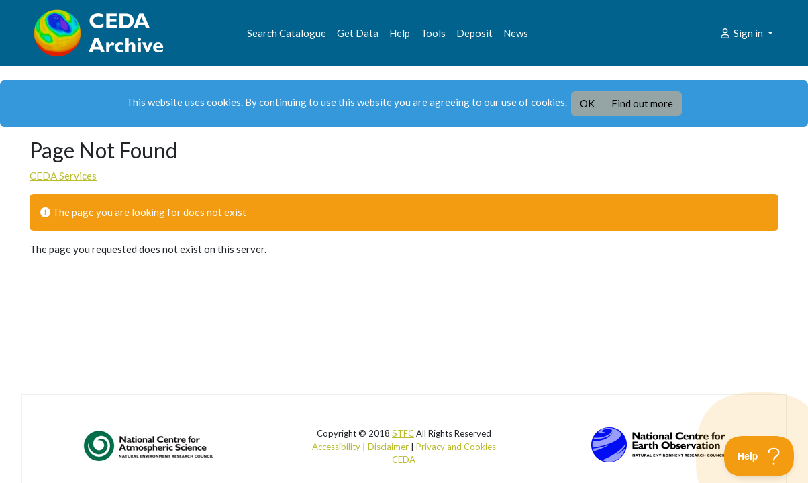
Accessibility (336, 446)
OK (587, 103)
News (515, 33)
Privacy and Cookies (456, 446)
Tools (433, 33)
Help (399, 33)
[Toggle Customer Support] (759, 456)
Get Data (357, 33)
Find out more (642, 103)
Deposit (474, 33)
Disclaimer (388, 446)
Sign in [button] (742, 33)
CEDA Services (63, 176)
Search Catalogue (286, 33)
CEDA (403, 459)
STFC (403, 433)
